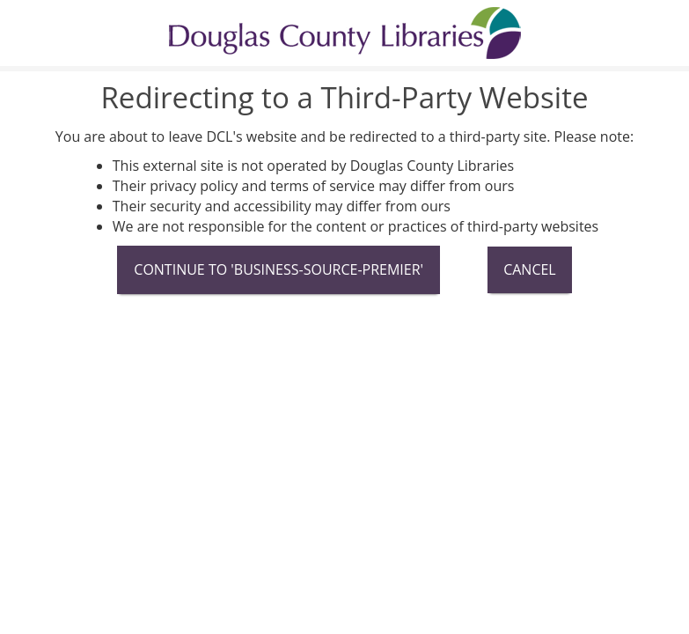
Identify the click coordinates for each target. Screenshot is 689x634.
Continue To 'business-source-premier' (278, 269)
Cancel (529, 269)
